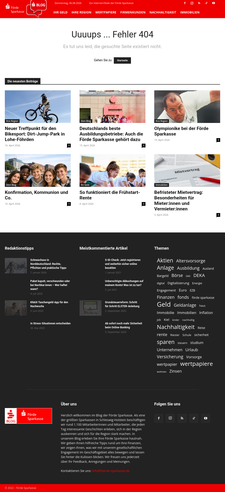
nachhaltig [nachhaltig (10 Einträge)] (188, 319)
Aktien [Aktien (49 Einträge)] (165, 260)
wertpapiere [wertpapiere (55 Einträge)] (196, 363)
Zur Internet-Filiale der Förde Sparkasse (111, 3)
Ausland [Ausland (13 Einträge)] (208, 268)
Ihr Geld (60, 12)
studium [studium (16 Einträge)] (196, 342)
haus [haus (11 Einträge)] (202, 306)
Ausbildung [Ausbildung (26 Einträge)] (188, 268)
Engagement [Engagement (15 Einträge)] (166, 290)
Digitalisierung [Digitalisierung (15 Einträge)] (178, 283)
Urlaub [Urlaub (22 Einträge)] (191, 349)
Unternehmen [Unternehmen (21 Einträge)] (169, 349)
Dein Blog (86, 121)
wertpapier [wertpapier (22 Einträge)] (167, 364)
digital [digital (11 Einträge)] (161, 283)
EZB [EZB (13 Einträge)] (192, 290)
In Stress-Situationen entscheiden (50, 323)
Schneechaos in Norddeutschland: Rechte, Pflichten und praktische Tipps (48, 263)
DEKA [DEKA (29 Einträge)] (199, 275)
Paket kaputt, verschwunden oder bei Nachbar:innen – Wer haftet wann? (50, 285)
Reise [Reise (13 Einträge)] (201, 328)
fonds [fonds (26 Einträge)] (183, 297)
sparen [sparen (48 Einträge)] (166, 342)
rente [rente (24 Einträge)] (162, 334)
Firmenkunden (132, 12)
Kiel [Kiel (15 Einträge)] (166, 319)
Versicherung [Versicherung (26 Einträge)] (170, 356)
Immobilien (190, 12)
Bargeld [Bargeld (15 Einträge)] (163, 275)
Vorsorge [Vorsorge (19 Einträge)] (194, 357)
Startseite (122, 60)
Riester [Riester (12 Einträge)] (175, 335)
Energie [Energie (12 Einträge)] (197, 283)
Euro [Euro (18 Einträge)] (183, 290)
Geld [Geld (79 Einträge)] (164, 304)
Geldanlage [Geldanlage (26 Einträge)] (185, 305)
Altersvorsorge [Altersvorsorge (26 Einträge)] (190, 260)
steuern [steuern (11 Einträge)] (182, 343)
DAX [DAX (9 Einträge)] (188, 276)
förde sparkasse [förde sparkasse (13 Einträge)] (203, 297)
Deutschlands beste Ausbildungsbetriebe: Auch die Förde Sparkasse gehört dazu (111, 134)
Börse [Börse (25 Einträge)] (177, 275)
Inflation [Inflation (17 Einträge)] (206, 312)
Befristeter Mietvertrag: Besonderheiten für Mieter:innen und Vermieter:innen (178, 201)
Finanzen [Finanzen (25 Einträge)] (165, 297)
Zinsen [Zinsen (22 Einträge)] (175, 371)
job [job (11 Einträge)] (159, 320)
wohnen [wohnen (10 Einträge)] (161, 371)
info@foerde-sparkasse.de (111, 471)
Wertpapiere (105, 12)
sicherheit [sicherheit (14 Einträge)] (201, 335)
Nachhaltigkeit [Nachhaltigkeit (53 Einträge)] (176, 327)
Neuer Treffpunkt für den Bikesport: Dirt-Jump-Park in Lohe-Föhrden (35, 134)
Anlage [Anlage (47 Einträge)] (165, 267)
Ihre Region (81, 12)
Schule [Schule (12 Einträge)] (187, 335)
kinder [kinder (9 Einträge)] (175, 319)
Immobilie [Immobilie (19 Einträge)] (165, 312)
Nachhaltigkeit (162, 12)
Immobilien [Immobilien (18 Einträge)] (186, 312)
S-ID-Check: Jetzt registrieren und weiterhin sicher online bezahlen (122, 263)
